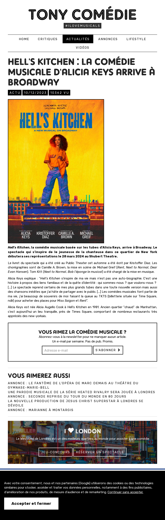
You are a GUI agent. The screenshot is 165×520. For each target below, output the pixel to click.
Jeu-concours (55, 452)
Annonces (108, 39)
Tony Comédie (82, 14)
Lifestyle (136, 39)
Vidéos (82, 47)
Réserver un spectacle (100, 452)
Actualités (78, 39)
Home (24, 39)
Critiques (48, 39)
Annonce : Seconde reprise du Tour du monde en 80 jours (67, 396)
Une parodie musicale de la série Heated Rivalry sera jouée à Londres (81, 392)
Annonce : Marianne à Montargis (41, 410)
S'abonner (108, 350)
